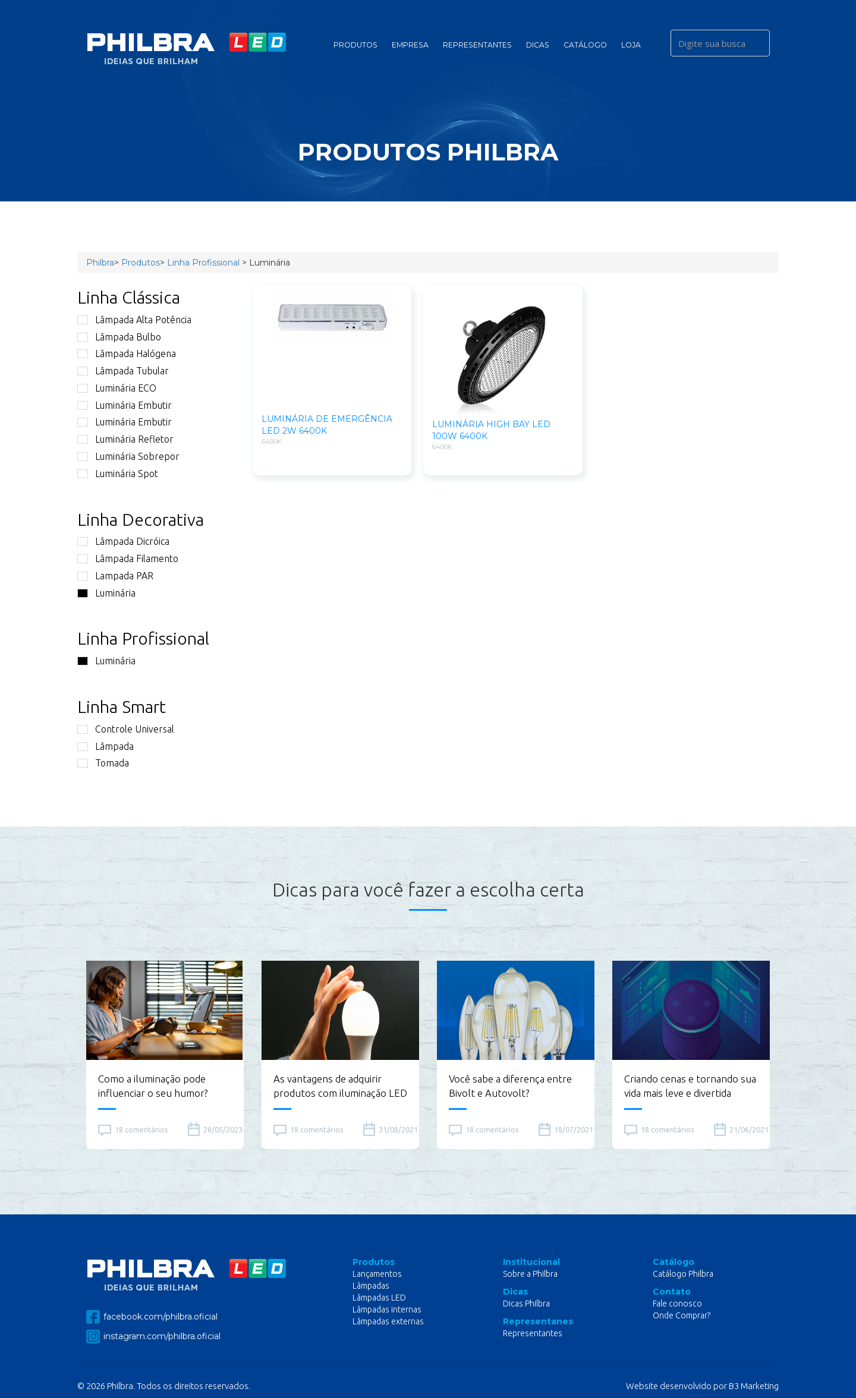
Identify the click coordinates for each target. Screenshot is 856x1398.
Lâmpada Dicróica (123, 541)
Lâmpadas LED (379, 1297)
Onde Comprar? (681, 1315)
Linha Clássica (128, 297)
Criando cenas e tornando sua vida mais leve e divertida (690, 1086)
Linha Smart (121, 706)
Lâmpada (105, 746)
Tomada (103, 763)
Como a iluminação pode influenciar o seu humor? (152, 1086)
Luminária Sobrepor (128, 456)
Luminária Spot (117, 473)
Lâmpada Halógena (126, 353)
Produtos (355, 44)
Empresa (410, 44)
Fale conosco (677, 1303)
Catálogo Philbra (683, 1274)
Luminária (106, 593)
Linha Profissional (203, 262)
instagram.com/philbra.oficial (153, 1336)
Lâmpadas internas (387, 1309)
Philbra (100, 262)
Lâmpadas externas (388, 1321)
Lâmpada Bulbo (119, 337)
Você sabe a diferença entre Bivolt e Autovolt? (510, 1086)
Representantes (477, 44)
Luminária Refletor (125, 439)
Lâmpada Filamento (127, 558)
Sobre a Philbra (530, 1274)
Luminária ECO (116, 388)
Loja (631, 44)
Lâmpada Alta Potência (134, 319)
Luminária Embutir (124, 405)
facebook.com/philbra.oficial (152, 1317)
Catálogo (585, 44)
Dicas (537, 44)
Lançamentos (377, 1274)
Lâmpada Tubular (123, 370)
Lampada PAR (115, 575)
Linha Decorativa (140, 519)
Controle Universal (125, 729)
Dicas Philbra (526, 1303)
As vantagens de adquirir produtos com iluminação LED (340, 1086)
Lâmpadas (371, 1285)
